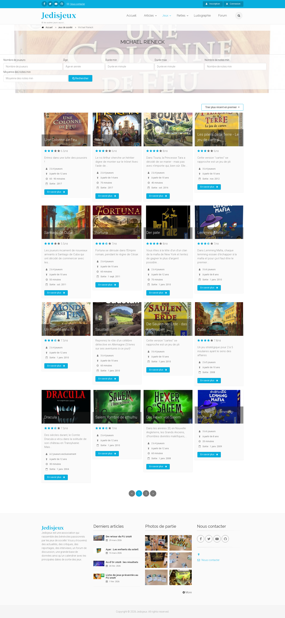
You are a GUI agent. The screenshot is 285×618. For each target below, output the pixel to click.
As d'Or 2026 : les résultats (122, 562)
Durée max (161, 60)
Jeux (165, 15)
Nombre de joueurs (14, 60)
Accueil (131, 15)
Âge (65, 60)
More (187, 592)
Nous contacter (75, 4)
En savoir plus (56, 192)
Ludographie (202, 15)
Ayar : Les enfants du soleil (122, 549)
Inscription (213, 4)
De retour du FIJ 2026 (119, 536)
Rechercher (80, 78)
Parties (181, 15)
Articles (149, 15)
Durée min (111, 60)
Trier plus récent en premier (221, 107)
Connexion (233, 4)
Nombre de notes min (217, 60)
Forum (222, 15)
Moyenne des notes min (17, 72)
